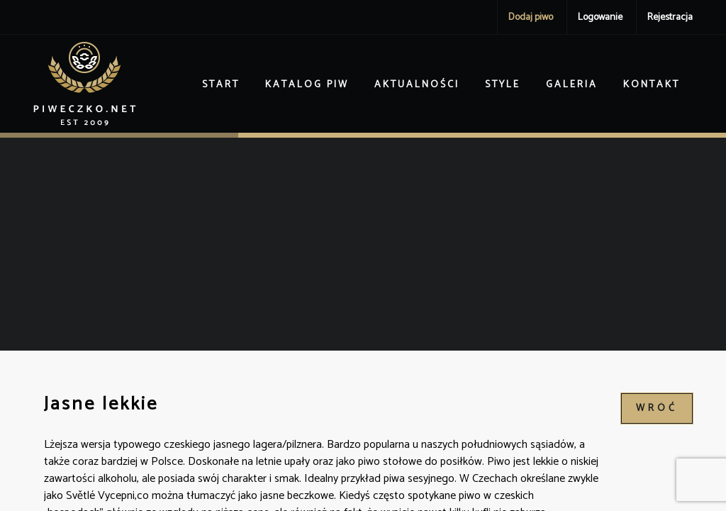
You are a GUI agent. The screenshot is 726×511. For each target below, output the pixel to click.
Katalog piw (307, 85)
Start (221, 85)
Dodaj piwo (530, 17)
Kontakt (651, 85)
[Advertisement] (363, 244)
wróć (657, 408)
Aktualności (416, 85)
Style (502, 85)
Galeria (572, 85)
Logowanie (600, 17)
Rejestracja (670, 17)
